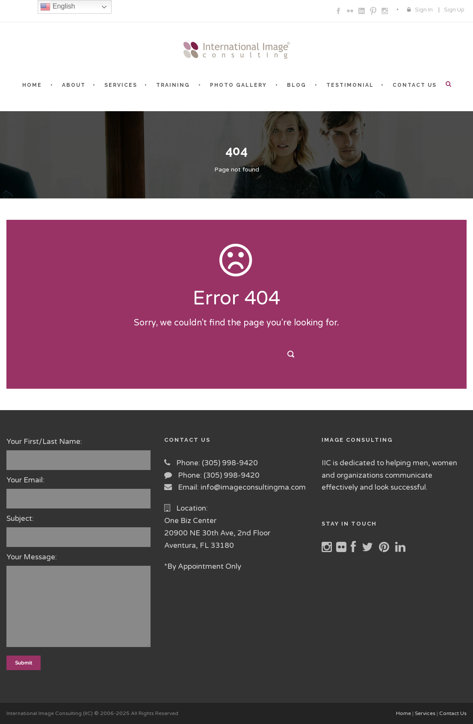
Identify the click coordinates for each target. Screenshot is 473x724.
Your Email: (78, 492)
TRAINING (173, 85)
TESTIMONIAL (350, 85)
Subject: (78, 530)
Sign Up (454, 9)
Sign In (424, 9)
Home (403, 713)
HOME (32, 85)
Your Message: (78, 602)
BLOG (296, 85)
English (57, 7)
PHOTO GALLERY (238, 85)
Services (425, 713)
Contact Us (453, 713)
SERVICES (120, 85)
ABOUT (74, 85)
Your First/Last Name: (78, 453)
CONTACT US (415, 85)
